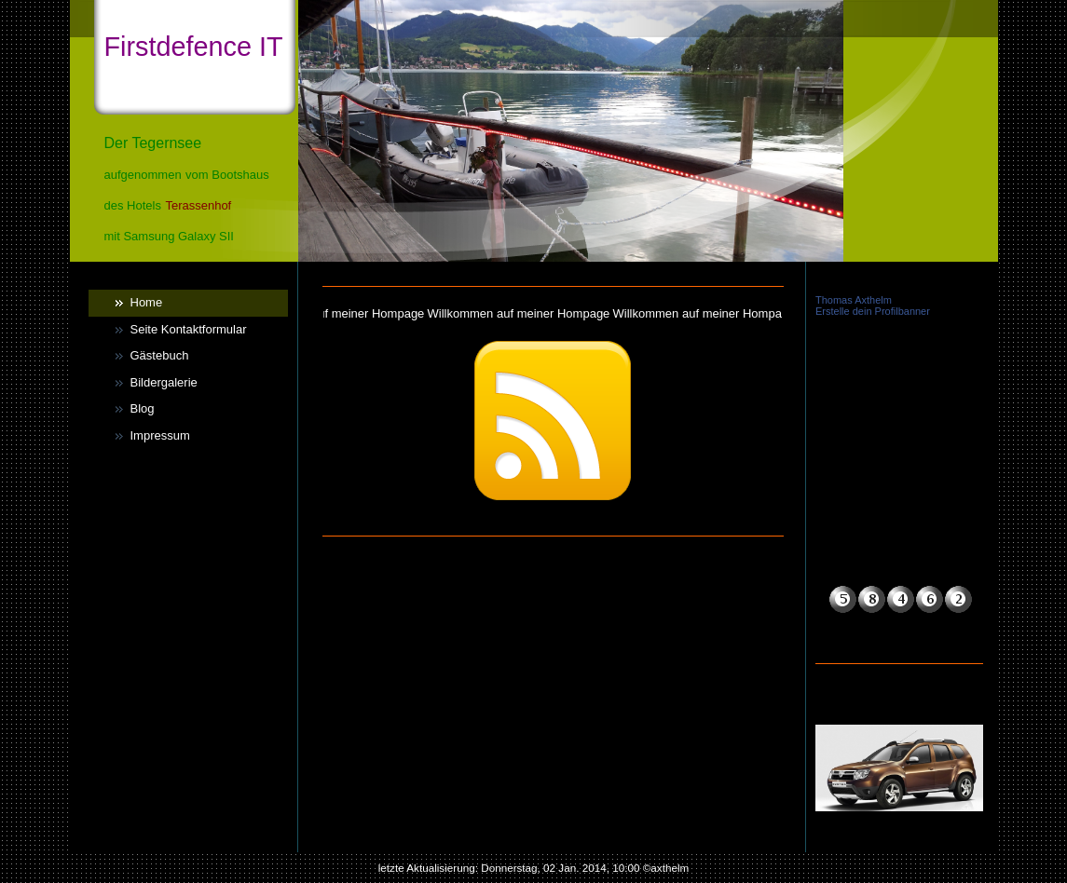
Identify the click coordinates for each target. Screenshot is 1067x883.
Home (146, 302)
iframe (899, 399)
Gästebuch (159, 355)
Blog (142, 408)
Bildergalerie (164, 382)
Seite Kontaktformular (188, 329)
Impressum (160, 435)
